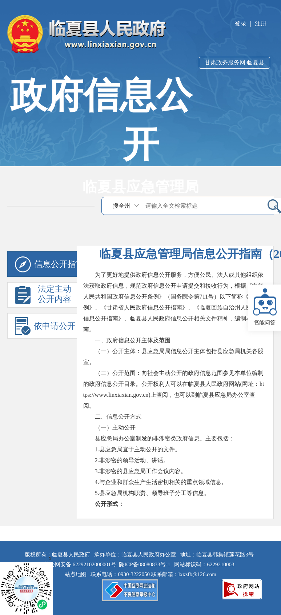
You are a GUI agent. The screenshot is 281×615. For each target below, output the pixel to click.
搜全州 (121, 206)
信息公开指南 (49, 264)
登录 (240, 23)
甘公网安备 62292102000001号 (80, 564)
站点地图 (77, 574)
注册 (260, 23)
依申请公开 (45, 326)
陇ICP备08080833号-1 (144, 564)
